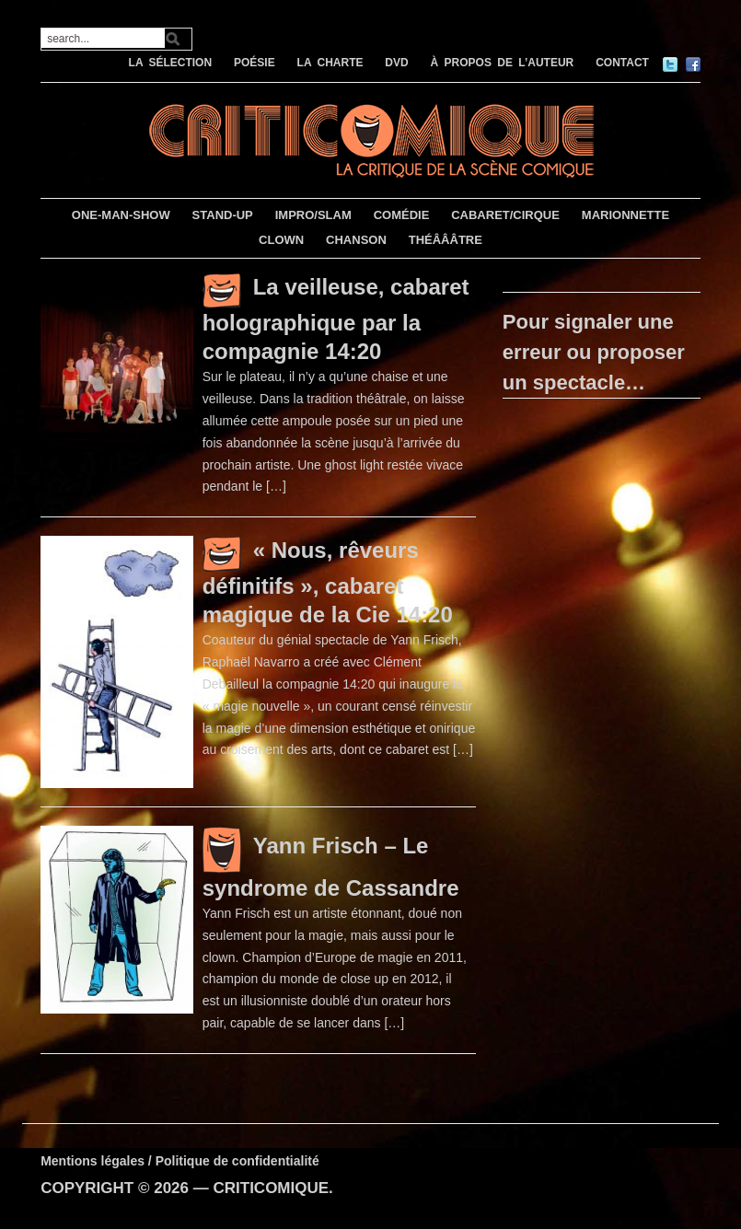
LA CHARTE (330, 62)
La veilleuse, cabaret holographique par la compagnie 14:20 (336, 319)
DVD (396, 62)
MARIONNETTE (625, 215)
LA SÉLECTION (171, 62)
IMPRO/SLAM (313, 215)
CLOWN (281, 240)
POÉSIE (254, 62)
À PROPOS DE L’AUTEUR (502, 62)
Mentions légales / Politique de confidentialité (180, 1161)
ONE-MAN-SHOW (121, 215)
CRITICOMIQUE (271, 1188)
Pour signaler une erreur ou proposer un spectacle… (594, 352)
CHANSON (356, 240)
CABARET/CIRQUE (505, 215)
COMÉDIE (402, 215)
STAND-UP (222, 215)
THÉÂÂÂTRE (445, 240)
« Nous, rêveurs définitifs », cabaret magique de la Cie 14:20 (328, 582)
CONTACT (622, 62)
